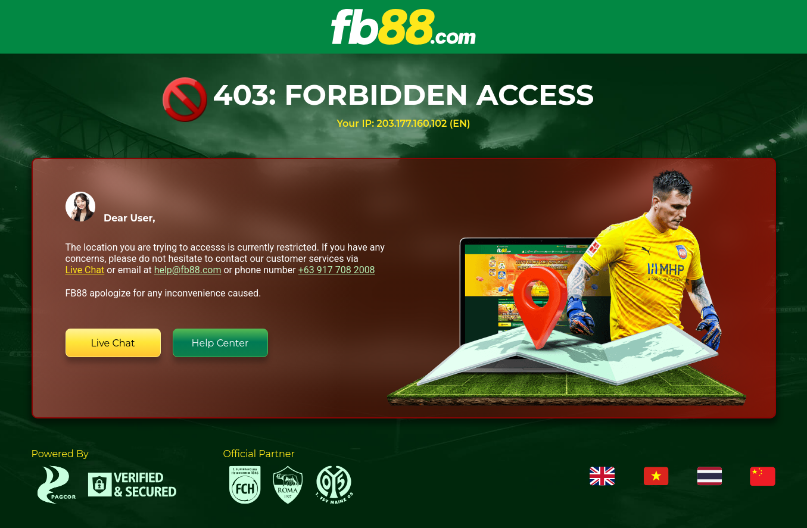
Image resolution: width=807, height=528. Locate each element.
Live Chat (85, 270)
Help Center (220, 343)
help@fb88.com (188, 270)
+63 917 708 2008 (336, 270)
